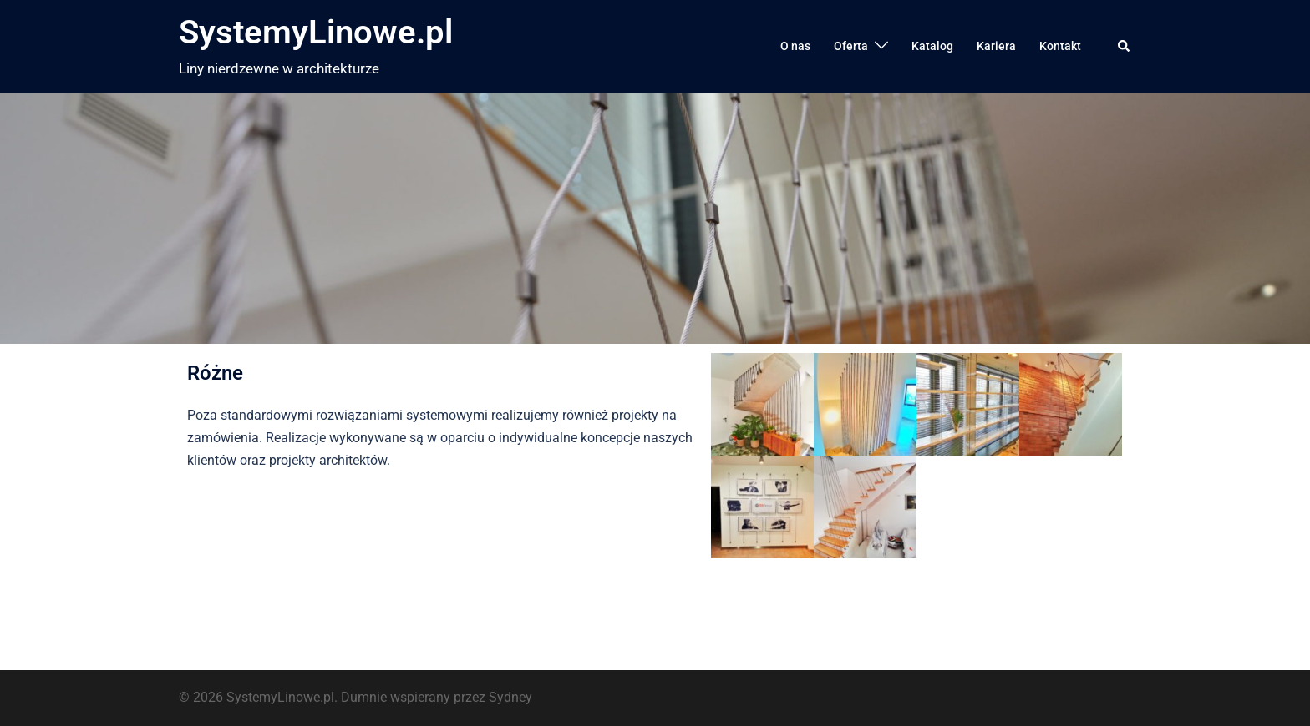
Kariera (996, 46)
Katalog (932, 46)
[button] (1124, 46)
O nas (795, 46)
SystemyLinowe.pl (316, 32)
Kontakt (1060, 46)
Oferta (851, 46)
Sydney (510, 697)
